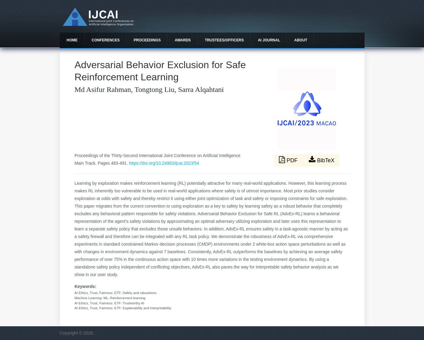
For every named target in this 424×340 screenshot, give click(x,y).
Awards (183, 40)
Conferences (106, 40)
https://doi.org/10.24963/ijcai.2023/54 (164, 163)
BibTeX (321, 159)
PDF (289, 159)
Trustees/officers (224, 40)
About (300, 40)
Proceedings (147, 40)
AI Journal (269, 40)
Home (72, 40)
